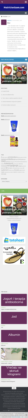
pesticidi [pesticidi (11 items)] (24, 166)
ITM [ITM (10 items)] (15, 161)
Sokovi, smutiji (4, 361)
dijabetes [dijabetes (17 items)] (4, 159)
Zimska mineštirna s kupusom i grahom (11, 101)
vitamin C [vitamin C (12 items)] (15, 172)
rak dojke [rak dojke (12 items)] (10, 168)
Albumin (3, 345)
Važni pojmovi (4, 343)
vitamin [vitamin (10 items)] (11, 172)
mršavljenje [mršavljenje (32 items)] (12, 165)
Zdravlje (3, 307)
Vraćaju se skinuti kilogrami (8, 381)
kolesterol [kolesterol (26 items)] (8, 163)
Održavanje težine (5, 379)
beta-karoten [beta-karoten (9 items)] (20, 157)
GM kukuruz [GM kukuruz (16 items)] (21, 159)
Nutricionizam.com (14, 7)
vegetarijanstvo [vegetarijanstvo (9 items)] (7, 172)
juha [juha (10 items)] (17, 161)
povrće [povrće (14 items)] (3, 168)
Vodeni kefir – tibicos (6, 363)
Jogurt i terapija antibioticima (8, 309)
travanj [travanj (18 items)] (16, 170)
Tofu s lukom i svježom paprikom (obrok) (12, 98)
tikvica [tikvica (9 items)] (13, 170)
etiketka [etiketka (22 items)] (10, 159)
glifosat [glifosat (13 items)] (16, 159)
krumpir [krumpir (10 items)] (17, 163)
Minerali (9, 20)
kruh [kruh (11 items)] (14, 163)
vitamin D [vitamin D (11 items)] (20, 172)
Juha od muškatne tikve (8, 94)
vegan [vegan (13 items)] (2, 172)
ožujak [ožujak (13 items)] (20, 166)
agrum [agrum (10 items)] (6, 157)
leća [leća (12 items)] (22, 163)
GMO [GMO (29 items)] (3, 161)
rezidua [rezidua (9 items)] (21, 168)
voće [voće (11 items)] (23, 172)
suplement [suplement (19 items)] (4, 170)
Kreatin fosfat (5, 91)
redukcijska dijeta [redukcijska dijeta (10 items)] (16, 168)
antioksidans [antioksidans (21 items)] (12, 157)
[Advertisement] (14, 277)
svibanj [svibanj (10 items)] (10, 170)
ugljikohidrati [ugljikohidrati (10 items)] (22, 170)
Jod (2, 327)
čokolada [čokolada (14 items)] (3, 174)
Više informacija (16, 416)
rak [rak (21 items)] (6, 168)
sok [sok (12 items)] (23, 168)
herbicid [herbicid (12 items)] (8, 161)
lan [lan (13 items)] (20, 163)
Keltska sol (5, 119)
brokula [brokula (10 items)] (24, 157)
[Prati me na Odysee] (26, 60)
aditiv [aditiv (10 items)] (3, 157)
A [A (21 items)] (1, 157)
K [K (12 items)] (18, 161)
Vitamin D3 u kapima (7, 135)
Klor (8, 23)
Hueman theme (21, 410)
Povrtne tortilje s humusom (9, 105)
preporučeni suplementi (8, 116)
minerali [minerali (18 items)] (4, 166)
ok (22, 416)
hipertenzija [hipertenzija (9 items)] (12, 161)
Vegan (10, 361)
